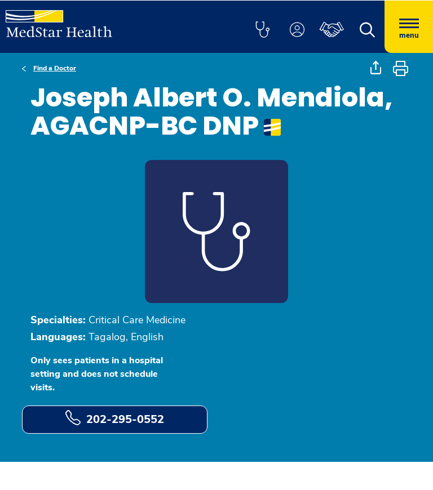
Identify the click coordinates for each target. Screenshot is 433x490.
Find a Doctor (54, 68)
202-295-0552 (114, 418)
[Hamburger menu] (409, 27)
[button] (262, 30)
